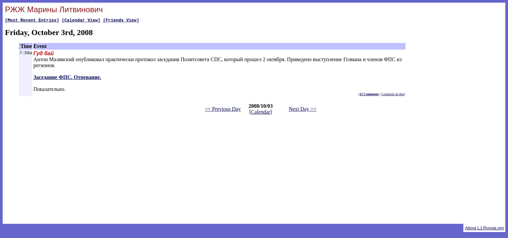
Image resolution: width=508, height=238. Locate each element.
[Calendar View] (81, 21)
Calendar (260, 113)
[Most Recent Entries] (32, 21)
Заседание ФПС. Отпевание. (67, 78)
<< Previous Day (223, 110)
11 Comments (369, 95)
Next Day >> (303, 110)
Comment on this (392, 95)
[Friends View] (121, 21)
